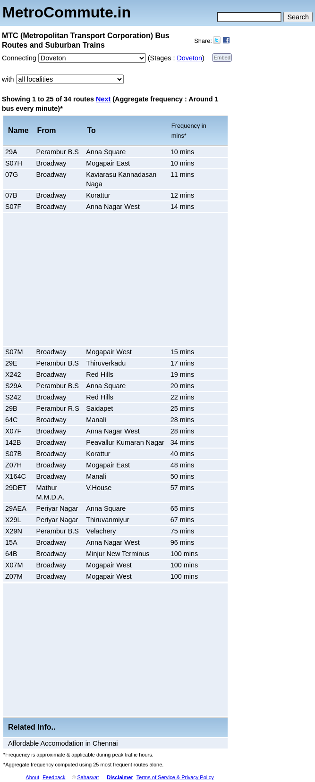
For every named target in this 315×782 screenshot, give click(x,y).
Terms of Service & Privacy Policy (175, 777)
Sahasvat (88, 777)
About (32, 777)
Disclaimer (120, 777)
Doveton (189, 58)
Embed (221, 57)
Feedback (54, 777)
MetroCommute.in (66, 12)
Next (103, 99)
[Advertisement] (85, 279)
